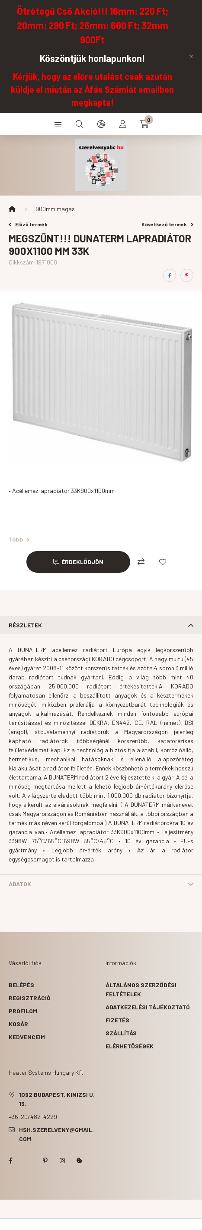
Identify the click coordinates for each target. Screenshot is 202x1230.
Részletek (25, 625)
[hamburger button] (58, 124)
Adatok (20, 883)
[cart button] (144, 124)
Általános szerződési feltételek (141, 989)
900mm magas (55, 208)
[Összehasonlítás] (141, 562)
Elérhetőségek (130, 1046)
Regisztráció (30, 998)
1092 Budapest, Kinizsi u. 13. (57, 1099)
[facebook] (169, 275)
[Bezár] (191, 56)
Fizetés (117, 1020)
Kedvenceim (27, 1037)
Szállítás (121, 1033)
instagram (62, 1160)
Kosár (18, 1024)
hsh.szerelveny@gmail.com (56, 1134)
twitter (27, 1160)
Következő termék (167, 224)
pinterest (45, 1160)
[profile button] (122, 124)
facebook (10, 1160)
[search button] (79, 124)
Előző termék (28, 224)
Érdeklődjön (82, 561)
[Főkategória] (12, 209)
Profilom (23, 1011)
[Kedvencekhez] (162, 562)
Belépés (21, 985)
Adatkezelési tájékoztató (148, 1007)
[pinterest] (186, 275)
